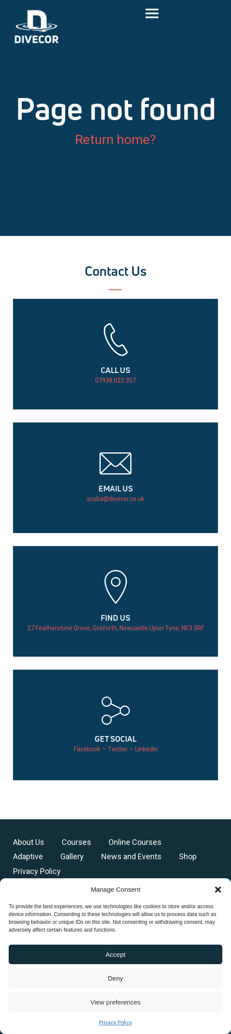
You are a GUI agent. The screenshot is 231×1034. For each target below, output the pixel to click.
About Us (28, 842)
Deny (115, 978)
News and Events (131, 856)
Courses (76, 842)
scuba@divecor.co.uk (115, 498)
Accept (115, 954)
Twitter (118, 749)
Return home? (115, 139)
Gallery (72, 856)
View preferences (115, 1002)
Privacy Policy (115, 1023)
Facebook (87, 749)
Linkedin (146, 749)
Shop (188, 856)
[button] (218, 889)
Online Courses (135, 842)
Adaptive (28, 856)
